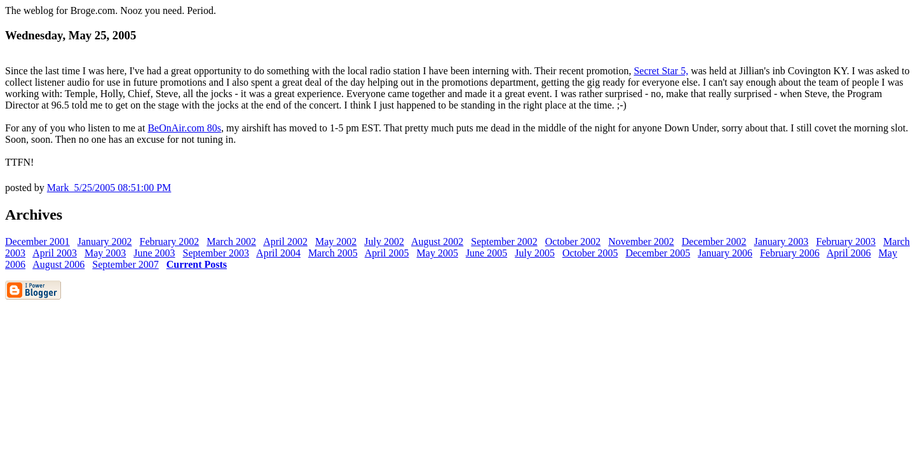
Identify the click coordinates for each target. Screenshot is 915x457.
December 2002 (714, 241)
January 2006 (725, 253)
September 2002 (504, 241)
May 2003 (105, 253)
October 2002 (573, 241)
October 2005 (590, 253)
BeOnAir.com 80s (184, 128)
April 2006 (849, 253)
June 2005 (486, 253)
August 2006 (58, 264)
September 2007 (125, 264)
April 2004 (278, 253)
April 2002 (285, 241)
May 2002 (335, 241)
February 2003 (846, 241)
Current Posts (196, 264)
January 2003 (781, 241)
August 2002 (437, 241)
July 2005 (535, 253)
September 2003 (216, 253)
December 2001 (37, 241)
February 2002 (170, 241)
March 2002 (231, 241)
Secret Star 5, (661, 70)
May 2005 (437, 253)
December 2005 (657, 253)
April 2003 (54, 253)
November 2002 (641, 241)
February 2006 (790, 253)
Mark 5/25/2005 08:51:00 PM (109, 187)
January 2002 (105, 241)
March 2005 (333, 253)
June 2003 (154, 253)
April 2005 (387, 253)
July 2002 (384, 241)
